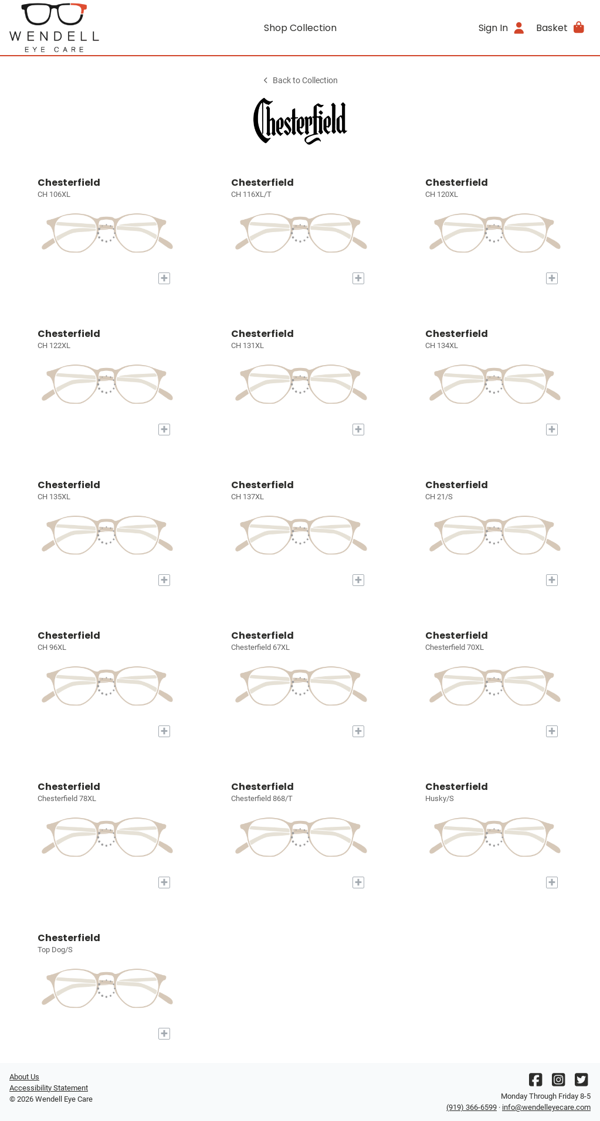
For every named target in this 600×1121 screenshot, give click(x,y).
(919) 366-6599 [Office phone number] (471, 1107)
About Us (24, 1076)
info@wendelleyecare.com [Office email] (546, 1107)
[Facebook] (535, 1082)
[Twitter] (581, 1082)
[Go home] (82, 27)
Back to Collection (299, 81)
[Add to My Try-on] (164, 278)
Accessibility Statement (48, 1087)
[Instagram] (558, 1082)
